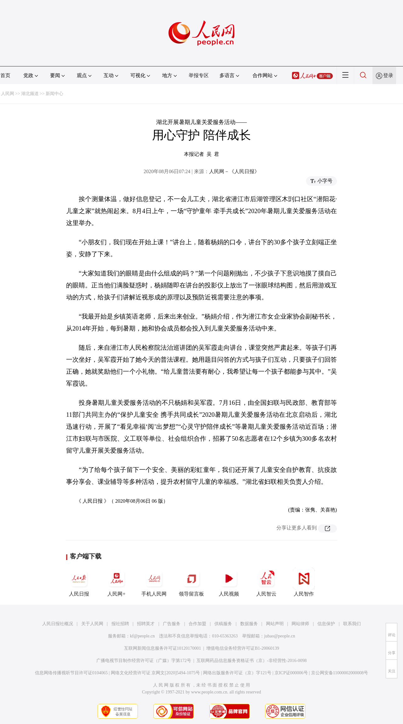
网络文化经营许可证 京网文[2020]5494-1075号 (155, 672)
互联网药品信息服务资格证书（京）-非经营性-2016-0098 (251, 660)
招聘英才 (146, 623)
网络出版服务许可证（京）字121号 (237, 672)
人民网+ (116, 582)
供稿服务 (223, 623)
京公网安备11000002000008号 (339, 672)
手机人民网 (154, 582)
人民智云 (266, 582)
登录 (388, 75)
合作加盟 (197, 623)
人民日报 (79, 582)
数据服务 (249, 623)
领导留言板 (191, 582)
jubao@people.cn (279, 636)
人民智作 (304, 582)
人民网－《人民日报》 (234, 171)
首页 (5, 75)
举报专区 (199, 75)
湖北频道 (30, 93)
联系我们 (352, 623)
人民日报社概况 (57, 623)
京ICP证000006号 (291, 672)
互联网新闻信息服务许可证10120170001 (162, 648)
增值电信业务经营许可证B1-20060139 (242, 648)
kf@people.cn (142, 636)
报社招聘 (120, 623)
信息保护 (326, 623)
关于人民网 (92, 623)
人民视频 (229, 582)
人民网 (7, 93)
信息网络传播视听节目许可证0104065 (71, 672)
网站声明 (275, 623)
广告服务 (171, 623)
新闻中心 (54, 93)
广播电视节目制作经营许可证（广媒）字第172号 (143, 660)
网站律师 (300, 623)
